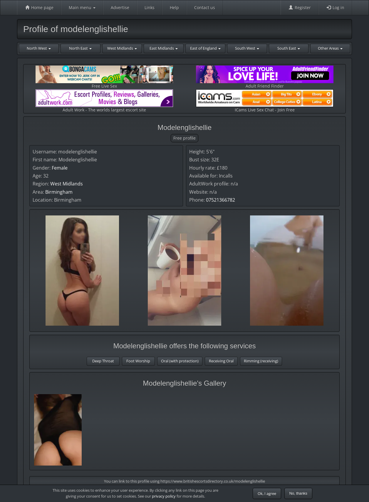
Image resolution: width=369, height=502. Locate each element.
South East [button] (288, 48)
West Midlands (66, 183)
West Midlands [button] (122, 48)
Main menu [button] (82, 7)
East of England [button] (205, 48)
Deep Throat (103, 361)
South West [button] (247, 48)
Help (174, 7)
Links (150, 7)
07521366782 (220, 200)
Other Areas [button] (330, 48)
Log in (335, 7)
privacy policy (164, 496)
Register (299, 7)
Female (60, 168)
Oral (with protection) (180, 361)
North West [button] (39, 48)
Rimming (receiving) (261, 361)
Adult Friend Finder (264, 77)
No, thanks (298, 493)
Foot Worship (138, 361)
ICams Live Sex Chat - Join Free (264, 101)
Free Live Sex (104, 77)
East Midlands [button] (164, 48)
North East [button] (80, 48)
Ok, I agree (267, 493)
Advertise (120, 7)
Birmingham (59, 192)
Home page (39, 7)
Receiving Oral (221, 361)
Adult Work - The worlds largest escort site (104, 101)
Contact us (204, 7)
